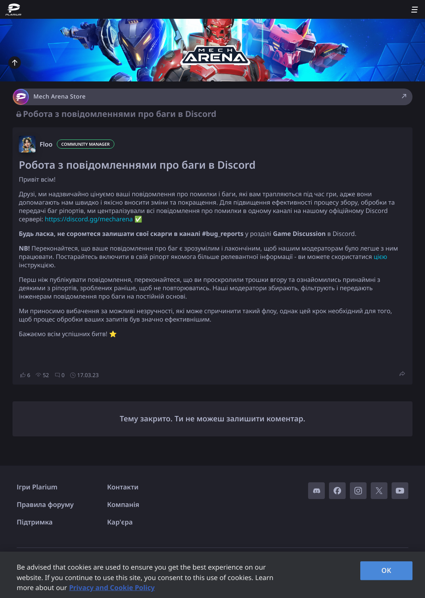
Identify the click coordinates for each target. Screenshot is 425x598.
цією (380, 257)
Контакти (123, 487)
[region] (212, 575)
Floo (46, 144)
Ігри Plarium (37, 487)
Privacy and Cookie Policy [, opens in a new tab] (111, 587)
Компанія (123, 504)
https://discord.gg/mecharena (89, 219)
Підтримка (35, 522)
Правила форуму (45, 504)
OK (387, 570)
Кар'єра (120, 522)
